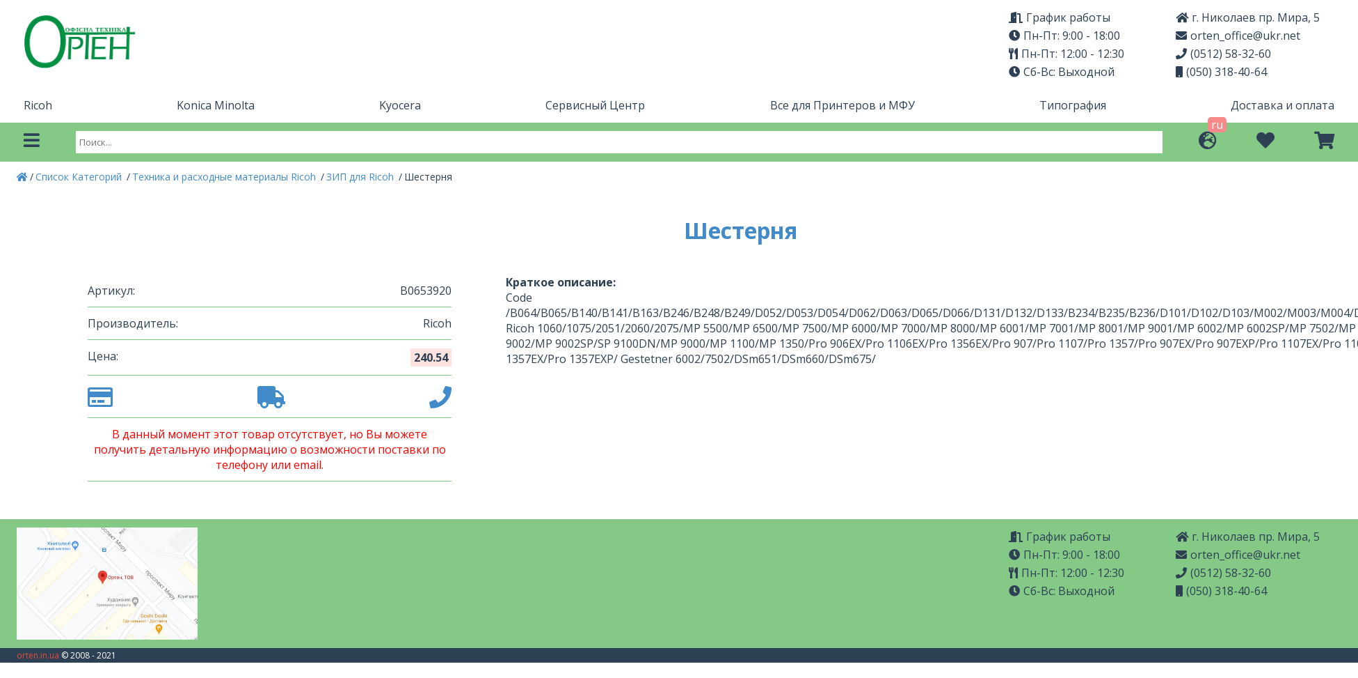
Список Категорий (80, 176)
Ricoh (38, 105)
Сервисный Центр (595, 105)
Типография (1072, 105)
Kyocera (400, 105)
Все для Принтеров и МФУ (842, 105)
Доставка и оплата (1282, 105)
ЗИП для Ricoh (361, 176)
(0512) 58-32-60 (1223, 53)
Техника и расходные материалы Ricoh (225, 176)
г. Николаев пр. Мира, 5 (1248, 17)
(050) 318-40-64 (1221, 71)
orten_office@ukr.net (1238, 35)
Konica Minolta (216, 105)
